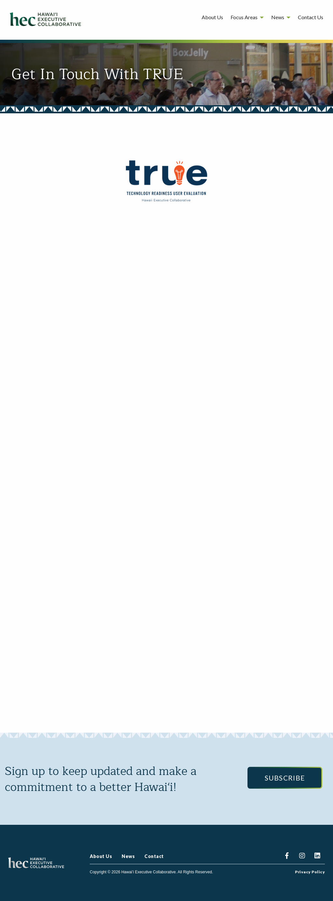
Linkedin (317, 856)
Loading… (166, 460)
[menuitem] (212, 18)
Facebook (286, 856)
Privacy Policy (310, 872)
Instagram (302, 856)
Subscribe (285, 778)
